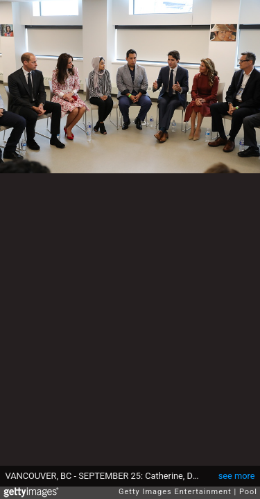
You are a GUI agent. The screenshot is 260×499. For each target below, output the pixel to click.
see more (236, 476)
